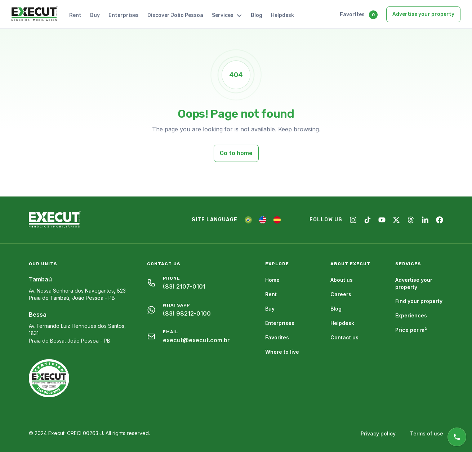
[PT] (248, 219)
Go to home (236, 153)
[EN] (262, 219)
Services (227, 15)
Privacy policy (378, 433)
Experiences (411, 315)
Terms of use (426, 433)
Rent (75, 15)
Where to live (282, 352)
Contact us (344, 337)
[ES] (277, 219)
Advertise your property (423, 14)
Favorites (352, 15)
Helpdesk (282, 15)
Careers (340, 294)
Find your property (418, 301)
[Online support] (456, 437)
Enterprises (123, 15)
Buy (95, 15)
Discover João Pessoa (175, 15)
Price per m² (411, 330)
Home (272, 280)
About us (341, 280)
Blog (256, 15)
